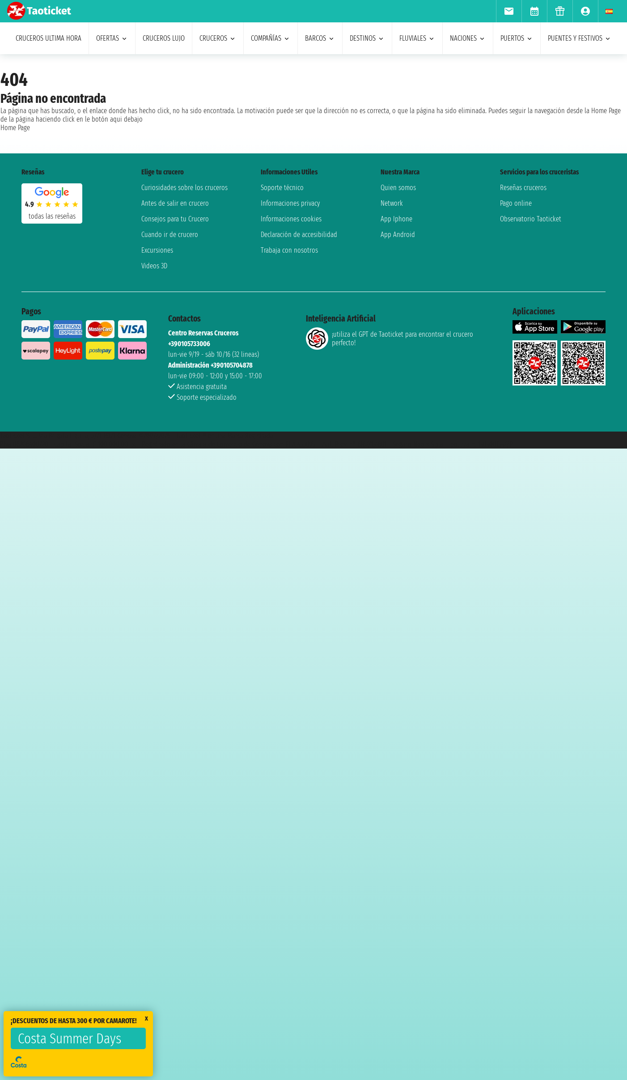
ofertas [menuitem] (112, 38)
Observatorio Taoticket (530, 219)
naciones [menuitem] (468, 38)
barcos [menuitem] (320, 38)
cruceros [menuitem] (217, 38)
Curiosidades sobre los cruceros (184, 187)
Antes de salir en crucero (175, 203)
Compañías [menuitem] (270, 38)
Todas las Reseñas (52, 216)
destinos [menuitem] (367, 38)
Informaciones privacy (290, 203)
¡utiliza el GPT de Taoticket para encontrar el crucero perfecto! (389, 338)
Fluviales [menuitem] (417, 38)
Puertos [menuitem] (516, 38)
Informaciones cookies (291, 219)
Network (392, 203)
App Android (398, 234)
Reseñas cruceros (523, 187)
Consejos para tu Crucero (175, 219)
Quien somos (398, 187)
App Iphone (396, 219)
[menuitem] (508, 11)
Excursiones (157, 250)
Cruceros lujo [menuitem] (164, 38)
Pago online (516, 203)
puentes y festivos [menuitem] (579, 38)
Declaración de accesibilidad (299, 234)
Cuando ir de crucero (169, 234)
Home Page (15, 127)
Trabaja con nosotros (289, 250)
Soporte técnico (282, 187)
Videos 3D (154, 266)
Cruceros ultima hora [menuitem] (48, 38)
